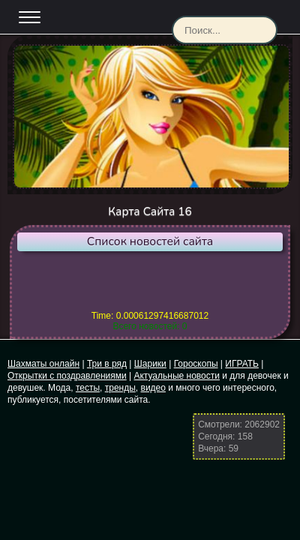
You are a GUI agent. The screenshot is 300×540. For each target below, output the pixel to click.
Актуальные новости (177, 375)
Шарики (150, 363)
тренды (120, 387)
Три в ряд (107, 363)
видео (153, 387)
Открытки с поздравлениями (67, 375)
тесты (88, 387)
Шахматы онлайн (44, 363)
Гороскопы (196, 363)
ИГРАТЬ (242, 363)
